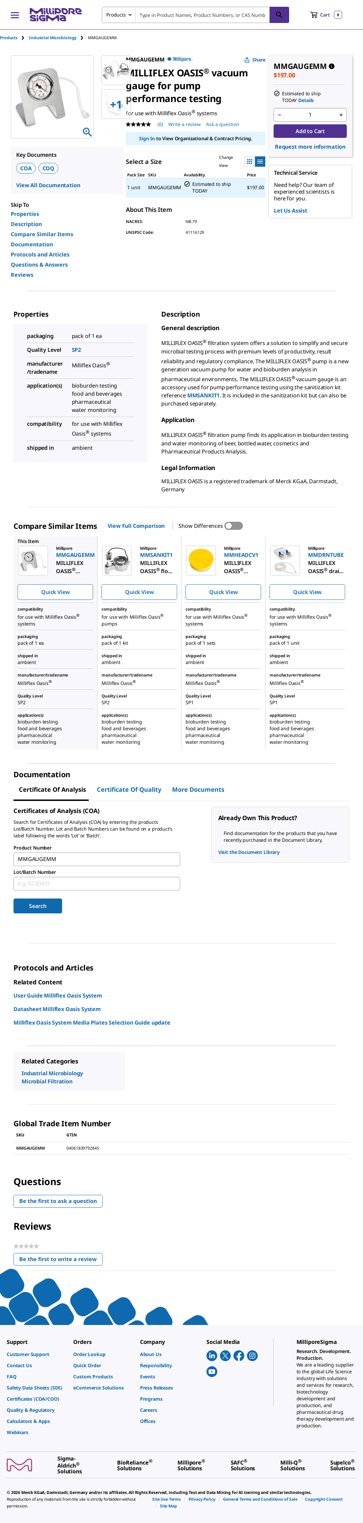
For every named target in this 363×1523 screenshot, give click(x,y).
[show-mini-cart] (326, 15)
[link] (36, 1354)
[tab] (14, 38)
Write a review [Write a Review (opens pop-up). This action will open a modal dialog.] (184, 124)
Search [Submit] (37, 906)
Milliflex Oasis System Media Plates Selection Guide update (91, 1022)
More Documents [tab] (198, 789)
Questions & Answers (39, 264)
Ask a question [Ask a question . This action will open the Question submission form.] (222, 124)
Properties (25, 214)
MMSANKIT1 (203, 395)
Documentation (32, 244)
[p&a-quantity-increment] (341, 114)
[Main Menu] (15, 15)
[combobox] (195, 15)
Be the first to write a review (61, 1260)
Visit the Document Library (249, 852)
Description (26, 224)
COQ (49, 168)
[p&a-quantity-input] (310, 114)
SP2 (76, 349)
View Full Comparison (136, 525)
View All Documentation (48, 185)
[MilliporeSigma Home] (56, 14)
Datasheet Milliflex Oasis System (57, 1009)
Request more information (310, 146)
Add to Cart (310, 131)
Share (255, 59)
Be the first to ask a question (58, 1201)
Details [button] (306, 100)
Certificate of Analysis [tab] (52, 789)
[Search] (279, 15)
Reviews (22, 274)
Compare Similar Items (42, 234)
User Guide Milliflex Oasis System (57, 995)
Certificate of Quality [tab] (129, 789)
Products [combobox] (116, 14)
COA (26, 168)
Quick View (55, 592)
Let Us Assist (290, 210)
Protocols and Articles (40, 254)
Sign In (147, 138)
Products (9, 38)
